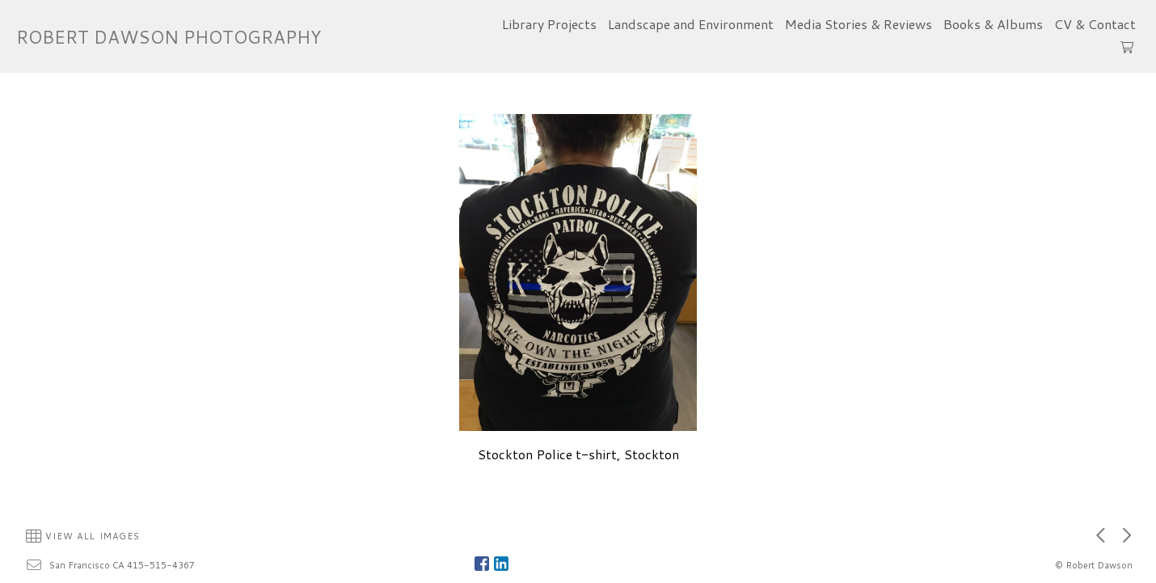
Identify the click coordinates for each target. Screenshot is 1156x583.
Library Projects (549, 24)
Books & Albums (993, 24)
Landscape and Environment (691, 24)
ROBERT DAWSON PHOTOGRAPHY (168, 36)
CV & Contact (1095, 24)
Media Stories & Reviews (858, 24)
